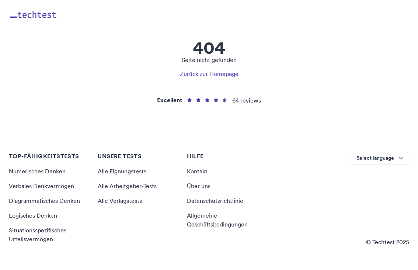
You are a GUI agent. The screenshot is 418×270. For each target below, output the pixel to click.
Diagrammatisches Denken (44, 200)
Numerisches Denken (37, 171)
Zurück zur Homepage (209, 73)
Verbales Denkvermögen (41, 186)
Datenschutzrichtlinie (215, 200)
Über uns (198, 186)
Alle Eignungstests (122, 171)
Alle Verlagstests (120, 200)
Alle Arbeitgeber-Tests (127, 186)
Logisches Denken (33, 215)
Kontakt (197, 171)
